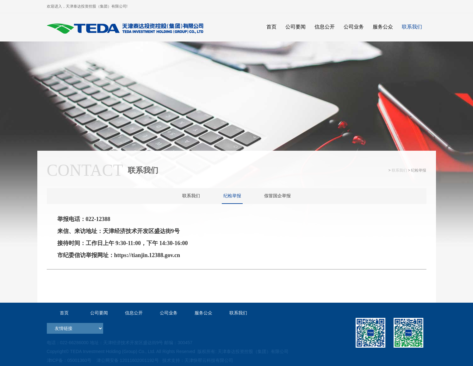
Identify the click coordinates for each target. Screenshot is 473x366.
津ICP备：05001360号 (69, 360)
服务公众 (203, 312)
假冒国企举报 (277, 195)
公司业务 (168, 312)
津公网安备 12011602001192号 (126, 360)
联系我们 (399, 170)
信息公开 (134, 312)
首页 (64, 312)
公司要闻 (99, 312)
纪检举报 (232, 195)
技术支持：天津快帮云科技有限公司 (197, 360)
